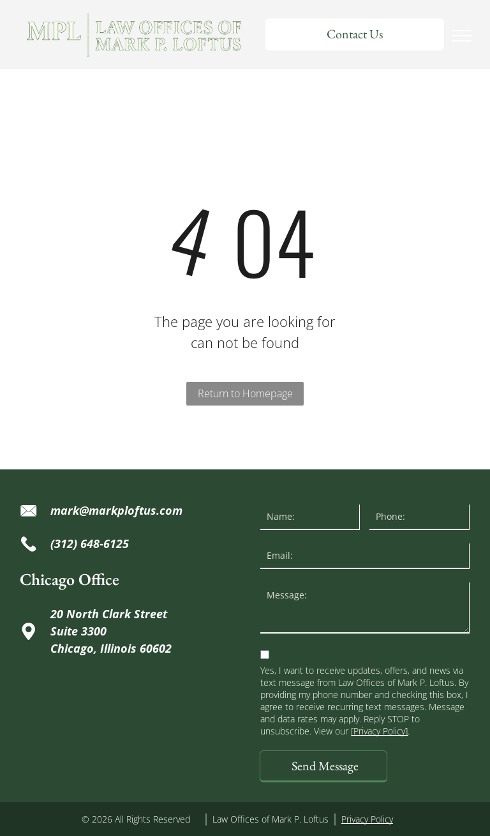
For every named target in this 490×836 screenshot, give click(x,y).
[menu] (462, 35)
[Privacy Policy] (379, 731)
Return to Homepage (245, 393)
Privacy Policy (367, 819)
